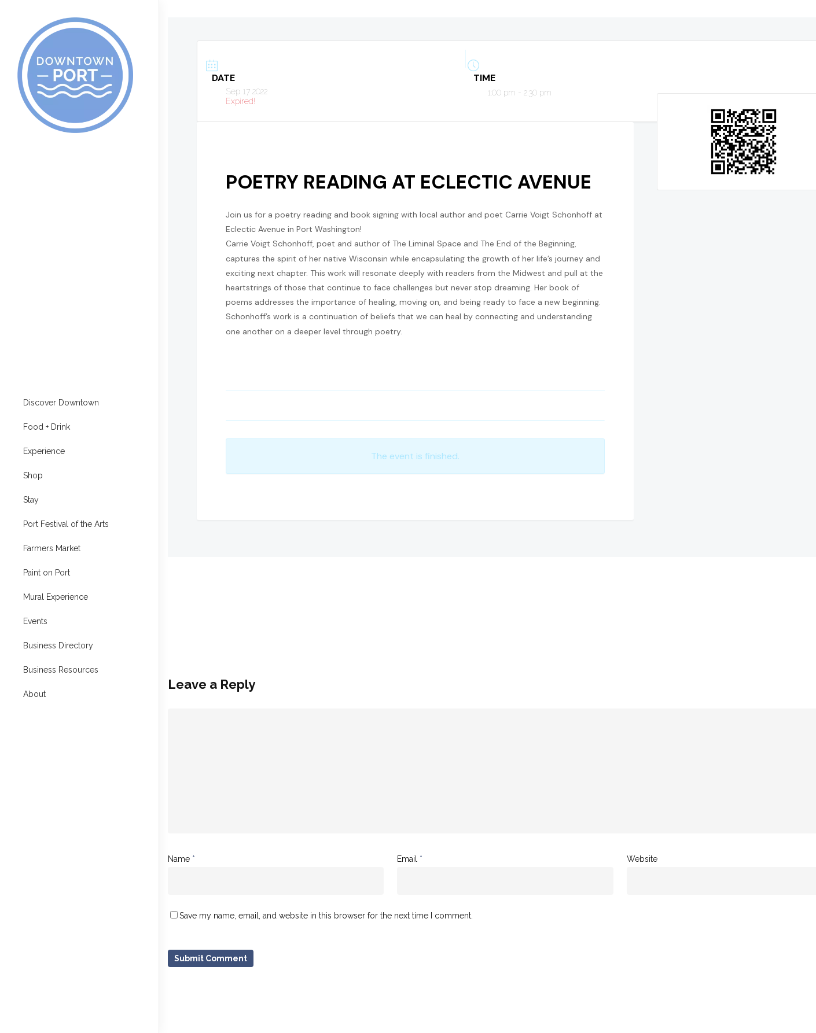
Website (642, 859)
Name (181, 859)
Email (409, 859)
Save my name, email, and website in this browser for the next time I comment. (326, 915)
